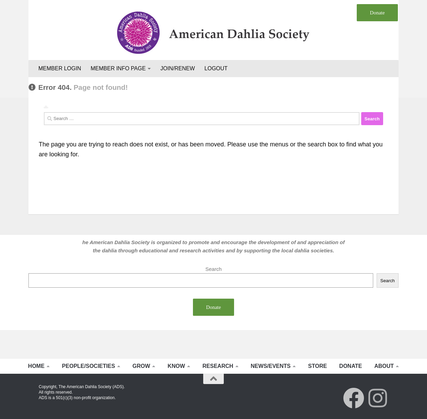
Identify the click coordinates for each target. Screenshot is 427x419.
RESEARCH (218, 366)
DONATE (350, 366)
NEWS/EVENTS (271, 366)
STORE (317, 366)
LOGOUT (216, 68)
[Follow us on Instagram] (377, 398)
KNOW (176, 366)
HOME (36, 366)
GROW (141, 366)
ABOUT (384, 366)
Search (213, 269)
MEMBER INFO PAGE (118, 68)
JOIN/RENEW (177, 68)
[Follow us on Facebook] (353, 398)
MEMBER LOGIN (59, 68)
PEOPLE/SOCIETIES (88, 366)
